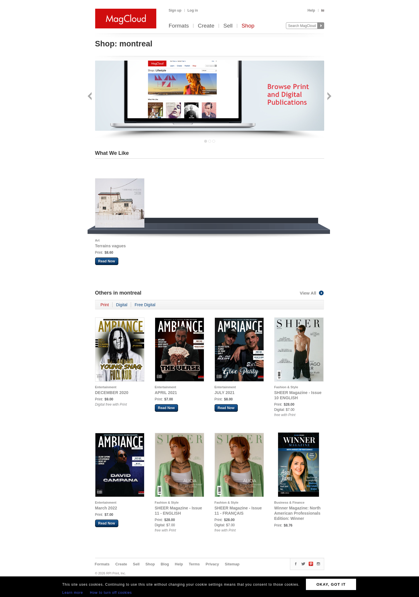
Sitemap (232, 564)
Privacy (212, 564)
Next (328, 96)
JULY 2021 (225, 392)
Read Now (106, 261)
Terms (194, 564)
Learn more (72, 593)
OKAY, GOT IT (331, 584)
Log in (193, 10)
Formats (179, 26)
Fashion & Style (286, 387)
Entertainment (106, 387)
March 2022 (106, 508)
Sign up (175, 10)
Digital (121, 304)
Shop (248, 26)
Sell (228, 26)
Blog (165, 564)
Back (90, 96)
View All (312, 293)
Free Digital (145, 304)
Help (311, 10)
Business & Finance (289, 502)
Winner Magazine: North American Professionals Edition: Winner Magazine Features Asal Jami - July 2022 (297, 518)
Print (105, 304)
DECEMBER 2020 (111, 392)
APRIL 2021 (166, 392)
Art (97, 240)
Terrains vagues (110, 246)
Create (206, 26)
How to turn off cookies (111, 593)
